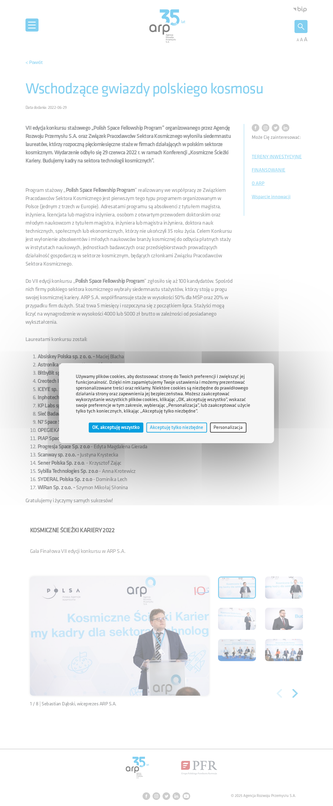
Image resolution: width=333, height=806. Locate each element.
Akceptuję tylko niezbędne (176, 427)
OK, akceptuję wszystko (116, 427)
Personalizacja (228, 427)
